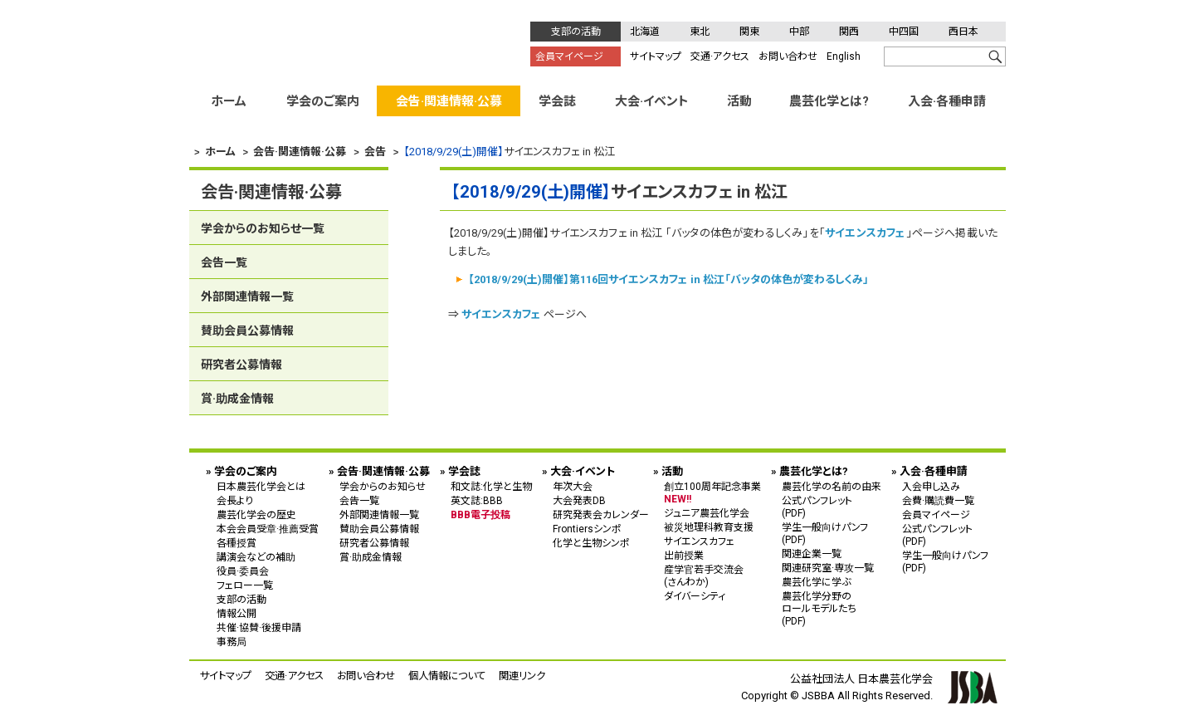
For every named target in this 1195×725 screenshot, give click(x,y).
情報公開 (236, 614)
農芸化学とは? (829, 101)
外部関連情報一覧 (247, 296)
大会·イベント (652, 101)
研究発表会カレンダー (601, 515)
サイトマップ (655, 56)
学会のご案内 (322, 101)
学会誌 (557, 101)
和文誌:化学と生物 (491, 486)
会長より (235, 501)
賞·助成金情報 (237, 398)
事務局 (231, 642)
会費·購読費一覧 (938, 501)
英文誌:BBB (477, 501)
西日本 (963, 31)
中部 (799, 31)
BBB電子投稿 (480, 515)
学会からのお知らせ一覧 (262, 228)
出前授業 (684, 555)
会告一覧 (224, 262)
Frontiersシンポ (587, 529)
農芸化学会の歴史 (256, 515)
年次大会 (573, 486)
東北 (700, 31)
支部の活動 (576, 31)
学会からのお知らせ (382, 486)
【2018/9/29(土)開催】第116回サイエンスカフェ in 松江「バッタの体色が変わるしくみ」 (668, 279)
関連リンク (522, 675)
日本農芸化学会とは (261, 486)
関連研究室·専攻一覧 (828, 568)
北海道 (645, 31)
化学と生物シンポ (591, 543)
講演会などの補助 (256, 557)
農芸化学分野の (831, 608)
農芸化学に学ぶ (816, 582)
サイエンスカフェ (865, 233)
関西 (849, 31)
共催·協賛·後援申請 (259, 628)
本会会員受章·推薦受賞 (268, 529)
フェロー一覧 (245, 585)
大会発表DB (579, 501)
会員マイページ (569, 56)
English (844, 56)
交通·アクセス (719, 56)
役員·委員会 (243, 571)
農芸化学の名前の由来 (831, 486)
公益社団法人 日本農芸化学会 (339, 42)
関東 (749, 31)
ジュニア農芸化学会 (706, 513)
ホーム (228, 101)
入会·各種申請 (947, 101)
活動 (739, 101)
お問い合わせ (787, 56)
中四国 (904, 31)
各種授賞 (236, 543)
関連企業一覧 (811, 554)
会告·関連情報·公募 (449, 101)
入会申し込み (931, 486)
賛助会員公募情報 (247, 330)
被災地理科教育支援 (709, 527)
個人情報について (446, 675)
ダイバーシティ (694, 596)
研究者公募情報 (241, 364)
